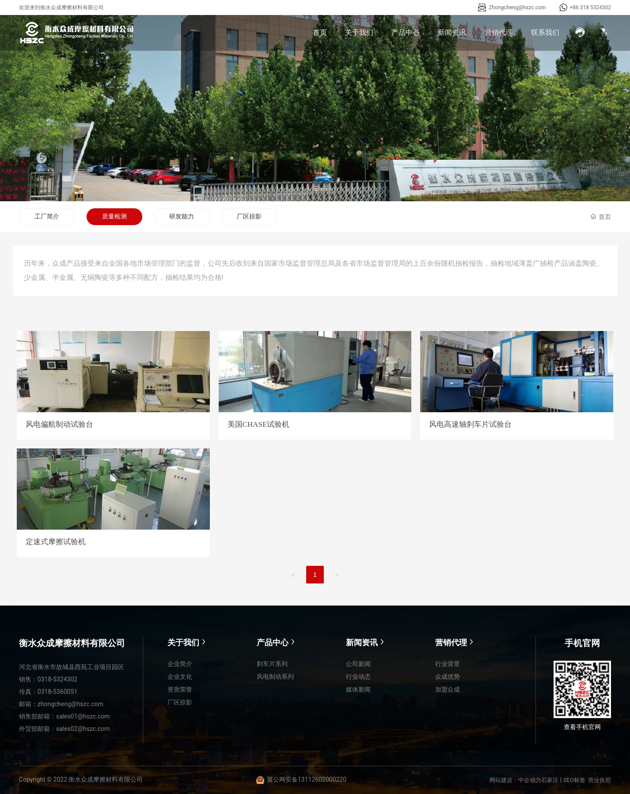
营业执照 (599, 780)
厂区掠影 (250, 216)
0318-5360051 (57, 691)
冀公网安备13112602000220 (306, 779)
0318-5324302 (57, 679)
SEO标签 (574, 780)
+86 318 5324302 (590, 7)
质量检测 (114, 216)
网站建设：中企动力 (515, 780)
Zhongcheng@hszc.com (517, 7)
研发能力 (182, 216)
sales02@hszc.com (83, 728)
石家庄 (549, 780)
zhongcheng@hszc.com (70, 703)
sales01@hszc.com (83, 716)
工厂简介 (47, 216)
